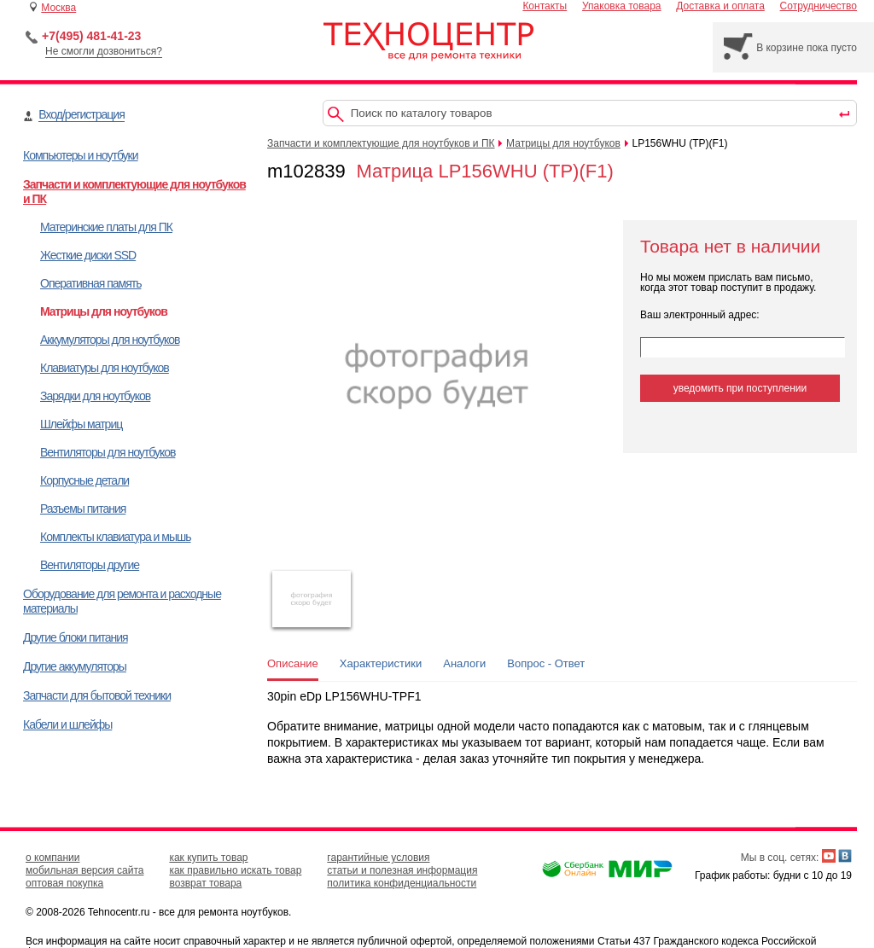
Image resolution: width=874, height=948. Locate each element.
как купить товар (208, 857)
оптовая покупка (64, 883)
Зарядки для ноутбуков (95, 396)
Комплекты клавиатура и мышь (115, 537)
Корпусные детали (84, 480)
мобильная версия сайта (84, 870)
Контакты (544, 6)
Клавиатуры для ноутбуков (104, 368)
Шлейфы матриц (81, 424)
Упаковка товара (621, 6)
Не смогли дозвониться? (103, 51)
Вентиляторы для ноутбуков (107, 452)
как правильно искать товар (235, 870)
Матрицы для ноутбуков (103, 311)
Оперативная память (90, 283)
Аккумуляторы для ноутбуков (109, 339)
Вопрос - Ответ (546, 663)
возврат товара (205, 883)
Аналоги (464, 663)
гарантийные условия (378, 857)
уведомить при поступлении (740, 388)
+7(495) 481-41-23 (91, 36)
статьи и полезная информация (402, 870)
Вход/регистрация (81, 114)
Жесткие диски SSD (88, 255)
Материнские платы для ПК (106, 227)
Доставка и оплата (720, 6)
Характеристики (381, 663)
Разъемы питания (82, 508)
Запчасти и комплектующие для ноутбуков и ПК (381, 143)
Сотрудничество (818, 6)
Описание (292, 663)
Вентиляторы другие (89, 565)
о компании (53, 857)
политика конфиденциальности (401, 883)
